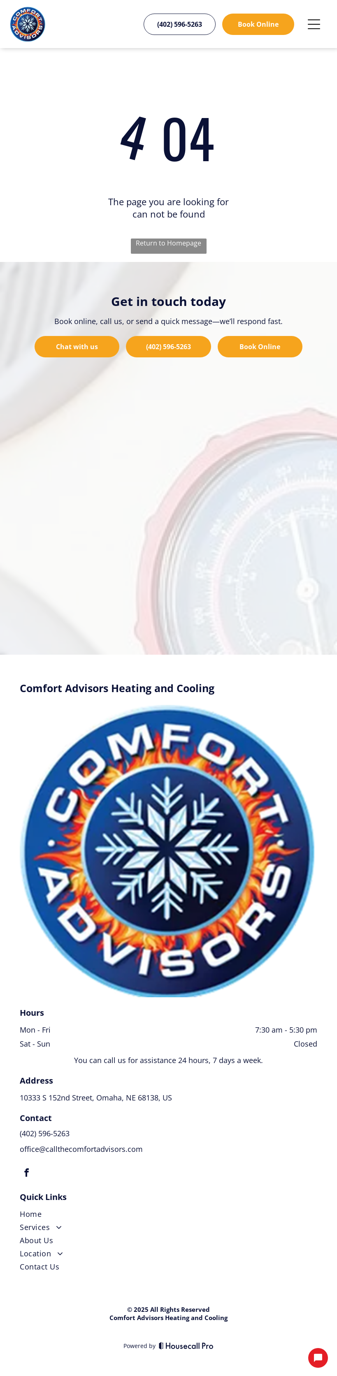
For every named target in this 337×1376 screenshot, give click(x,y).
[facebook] (26, 1173)
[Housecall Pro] (186, 1345)
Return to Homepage (168, 243)
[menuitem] (168, 1215)
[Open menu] (314, 24)
